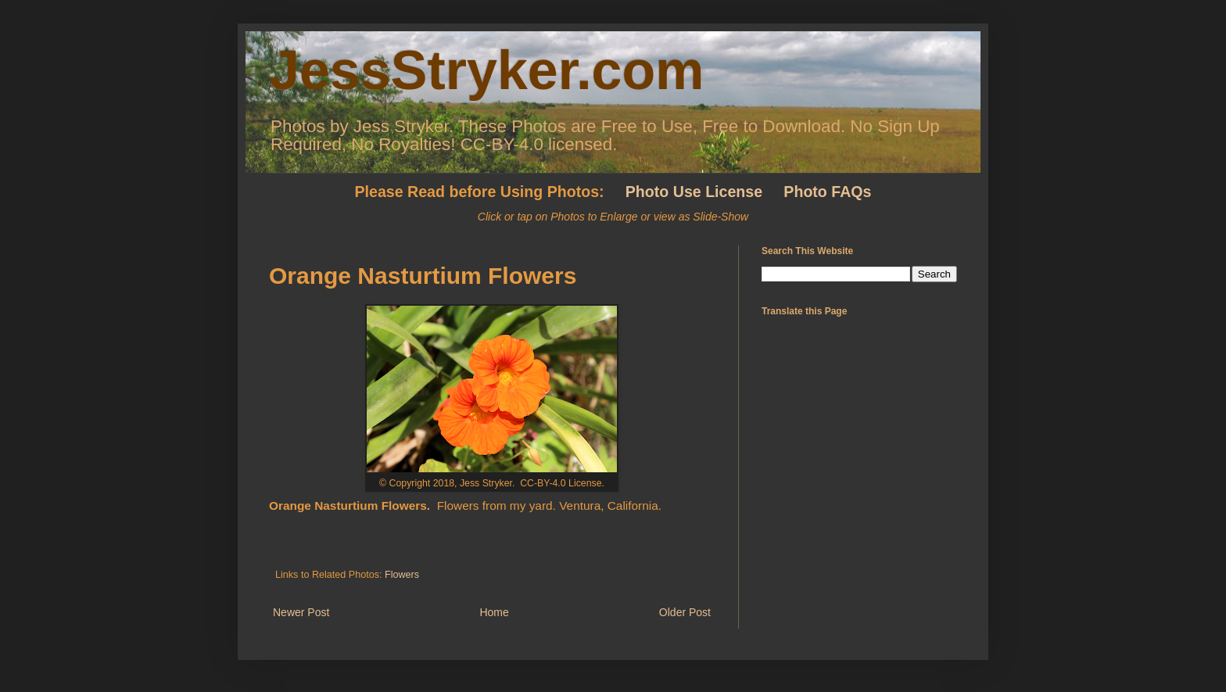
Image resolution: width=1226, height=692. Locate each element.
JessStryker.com (486, 70)
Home (493, 612)
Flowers (402, 574)
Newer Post (301, 612)
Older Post (685, 612)
